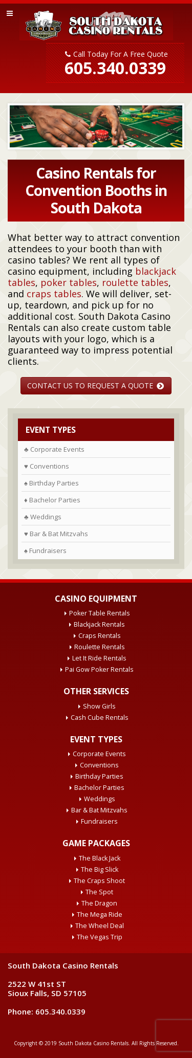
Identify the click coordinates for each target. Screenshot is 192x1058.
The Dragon (99, 903)
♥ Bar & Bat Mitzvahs (56, 533)
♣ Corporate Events (54, 449)
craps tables (54, 294)
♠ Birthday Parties (51, 483)
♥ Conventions (46, 466)
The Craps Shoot (99, 880)
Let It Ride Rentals (99, 658)
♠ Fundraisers (45, 550)
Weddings (99, 799)
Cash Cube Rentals (100, 717)
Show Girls (99, 706)
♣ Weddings (42, 516)
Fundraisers (99, 821)
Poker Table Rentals (99, 613)
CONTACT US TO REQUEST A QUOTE (95, 385)
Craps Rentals (99, 635)
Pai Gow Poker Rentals (99, 669)
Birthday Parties (99, 776)
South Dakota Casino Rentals (93, 1043)
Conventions (99, 765)
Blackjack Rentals (99, 624)
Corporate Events (99, 754)
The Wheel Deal (99, 925)
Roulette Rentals (99, 647)
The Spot (99, 892)
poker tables (68, 282)
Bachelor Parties (99, 787)
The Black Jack (99, 858)
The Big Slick (99, 869)
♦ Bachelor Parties (52, 499)
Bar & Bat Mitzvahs (99, 810)
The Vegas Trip (99, 937)
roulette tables (135, 282)
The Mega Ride (99, 914)
